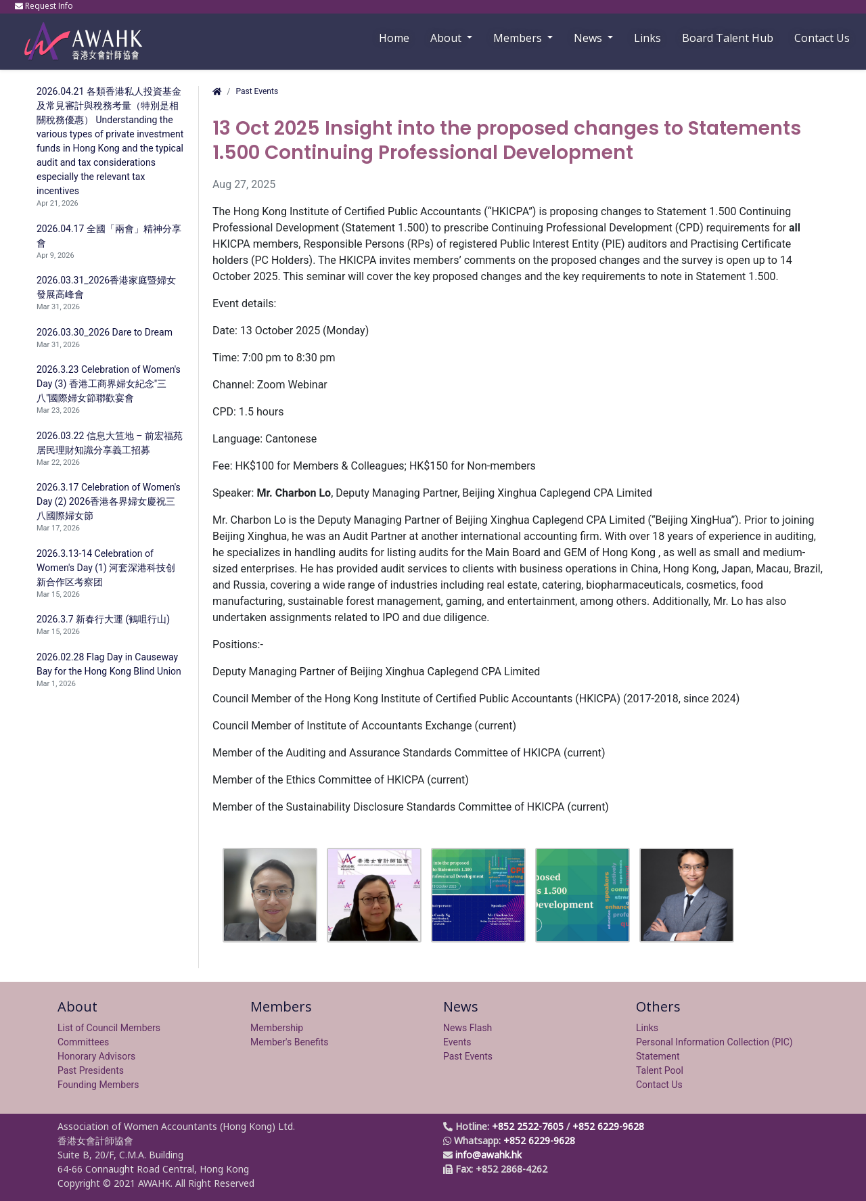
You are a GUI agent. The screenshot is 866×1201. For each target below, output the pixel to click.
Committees (83, 1042)
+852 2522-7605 (528, 1126)
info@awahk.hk (488, 1154)
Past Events (256, 91)
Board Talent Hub (727, 37)
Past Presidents (91, 1070)
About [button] (447, 37)
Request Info (45, 6)
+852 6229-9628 (608, 1126)
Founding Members (98, 1084)
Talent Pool (659, 1070)
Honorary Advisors (96, 1056)
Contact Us (822, 37)
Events (457, 1042)
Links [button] (647, 37)
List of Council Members (109, 1027)
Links (647, 1027)
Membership (276, 1027)
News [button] (589, 37)
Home (394, 37)
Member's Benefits (289, 1042)
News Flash (467, 1027)
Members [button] (519, 37)
